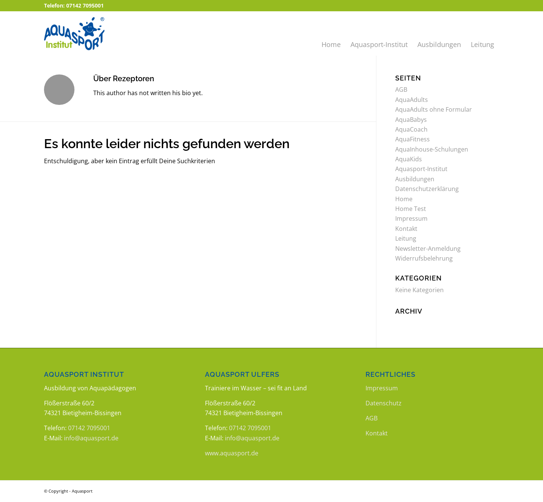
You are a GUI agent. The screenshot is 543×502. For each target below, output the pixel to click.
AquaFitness (412, 139)
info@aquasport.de (91, 438)
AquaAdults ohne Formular (433, 109)
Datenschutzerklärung (427, 189)
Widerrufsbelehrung (424, 258)
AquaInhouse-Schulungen (431, 149)
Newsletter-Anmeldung (428, 248)
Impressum (411, 218)
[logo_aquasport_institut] (91, 33)
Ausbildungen (414, 179)
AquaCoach (411, 129)
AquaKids (408, 159)
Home (404, 199)
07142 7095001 (89, 428)
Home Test (410, 209)
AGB (401, 89)
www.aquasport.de (231, 453)
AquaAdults (411, 100)
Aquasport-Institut (421, 169)
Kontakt (406, 228)
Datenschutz (384, 403)
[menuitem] (331, 33)
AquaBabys (411, 119)
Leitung (405, 238)
